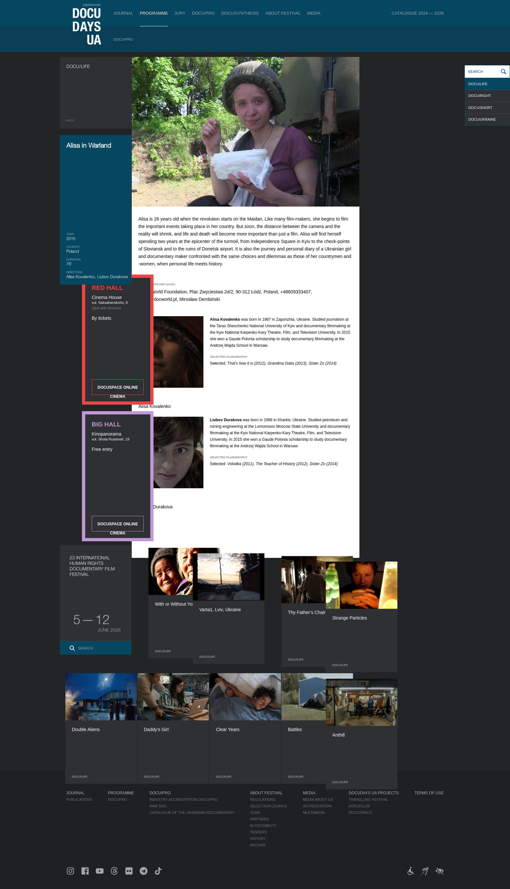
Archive (258, 845)
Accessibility (263, 826)
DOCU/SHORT (480, 108)
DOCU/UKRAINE (482, 119)
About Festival (283, 13)
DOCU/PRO (203, 13)
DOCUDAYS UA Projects (374, 793)
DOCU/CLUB (359, 806)
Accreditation (317, 806)
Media (313, 13)
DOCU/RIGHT (479, 96)
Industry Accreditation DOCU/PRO (184, 799)
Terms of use (429, 793)
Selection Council (269, 806)
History (258, 839)
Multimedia (314, 813)
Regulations (262, 799)
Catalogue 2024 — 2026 (418, 13)
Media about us (318, 799)
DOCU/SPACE (360, 813)
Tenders (258, 832)
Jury (179, 13)
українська (92, 5)
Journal (123, 13)
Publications (79, 799)
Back (70, 120)
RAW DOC (158, 806)
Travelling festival (368, 799)
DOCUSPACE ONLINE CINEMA (408, 172)
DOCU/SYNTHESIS (240, 13)
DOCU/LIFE (478, 84)
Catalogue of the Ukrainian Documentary (192, 813)
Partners (259, 819)
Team (255, 813)
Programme (154, 13)
